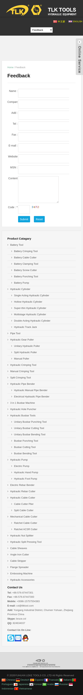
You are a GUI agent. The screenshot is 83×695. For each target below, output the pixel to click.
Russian (61, 684)
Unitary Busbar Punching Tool (30, 421)
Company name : (12, 102)
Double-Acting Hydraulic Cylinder (32, 320)
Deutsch (23, 679)
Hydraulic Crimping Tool (23, 364)
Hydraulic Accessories (22, 579)
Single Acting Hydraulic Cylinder (31, 295)
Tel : (15, 123)
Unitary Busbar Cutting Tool (29, 428)
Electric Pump (21, 466)
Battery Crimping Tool (26, 251)
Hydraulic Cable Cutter (22, 497)
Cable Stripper (18, 560)
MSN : (14, 167)
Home (10, 67)
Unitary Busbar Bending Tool (29, 434)
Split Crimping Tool (20, 377)
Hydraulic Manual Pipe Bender (31, 390)
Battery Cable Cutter (25, 257)
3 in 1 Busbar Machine (22, 402)
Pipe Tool (15, 333)
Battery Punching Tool (26, 276)
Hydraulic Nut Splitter (22, 535)
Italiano (65, 679)
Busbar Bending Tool (25, 453)
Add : (14, 112)
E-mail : (13, 146)
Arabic (48, 684)
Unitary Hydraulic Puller (27, 346)
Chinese (8, 679)
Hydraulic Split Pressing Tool (26, 541)
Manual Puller (21, 358)
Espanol (37, 679)
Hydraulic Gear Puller (22, 339)
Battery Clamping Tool (26, 263)
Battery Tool (16, 244)
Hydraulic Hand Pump (26, 472)
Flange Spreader (19, 567)
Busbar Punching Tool (26, 440)
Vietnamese (23, 688)
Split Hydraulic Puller (25, 352)
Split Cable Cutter (24, 510)
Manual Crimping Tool (22, 371)
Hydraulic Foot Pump (25, 478)
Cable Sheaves (18, 548)
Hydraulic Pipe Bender (22, 383)
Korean (36, 684)
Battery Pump (21, 282)
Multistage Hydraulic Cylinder (30, 314)
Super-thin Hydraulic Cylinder (30, 308)
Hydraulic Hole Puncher (23, 409)
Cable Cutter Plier (24, 504)
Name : (13, 91)
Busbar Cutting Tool (25, 447)
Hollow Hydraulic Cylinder (28, 301)
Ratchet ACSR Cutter (26, 529)
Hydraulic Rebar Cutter (22, 491)
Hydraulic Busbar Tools (23, 415)
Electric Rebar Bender (22, 485)
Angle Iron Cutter (19, 554)
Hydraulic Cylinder (20, 289)
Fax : (15, 134)
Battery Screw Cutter (25, 270)
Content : (13, 178)
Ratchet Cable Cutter (25, 522)
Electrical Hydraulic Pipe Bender (31, 396)
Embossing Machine (21, 573)
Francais (51, 679)
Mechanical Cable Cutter (23, 516)
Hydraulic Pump (19, 459)
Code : (13, 207)
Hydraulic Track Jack (25, 327)
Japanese (21, 684)
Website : (13, 157)
